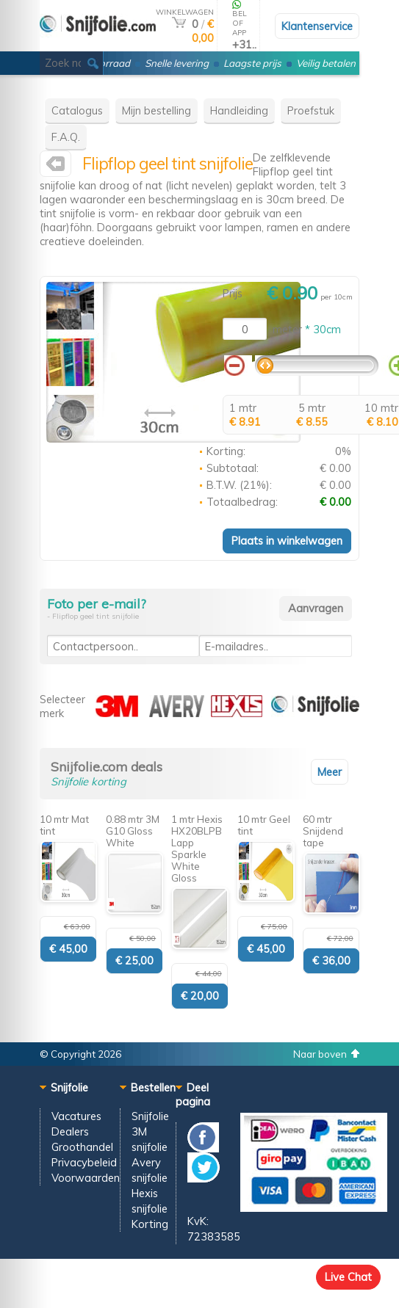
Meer (329, 772)
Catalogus (77, 110)
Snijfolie (150, 1116)
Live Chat (348, 1277)
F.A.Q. (65, 137)
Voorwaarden (85, 1178)
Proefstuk (310, 110)
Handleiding (239, 110)
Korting (150, 1224)
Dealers (70, 1131)
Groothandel (82, 1147)
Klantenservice (317, 26)
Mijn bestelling (156, 110)
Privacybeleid (84, 1162)
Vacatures (76, 1116)
